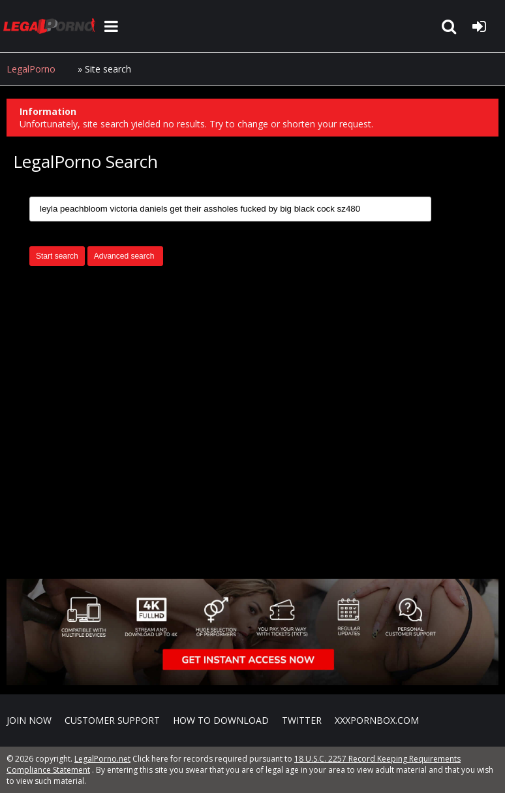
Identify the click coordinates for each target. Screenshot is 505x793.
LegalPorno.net (52, 26)
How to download (221, 720)
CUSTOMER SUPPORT (112, 720)
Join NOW (29, 720)
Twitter (302, 720)
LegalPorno (31, 69)
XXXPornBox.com (377, 720)
